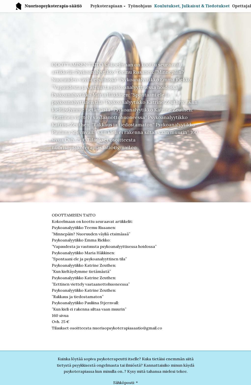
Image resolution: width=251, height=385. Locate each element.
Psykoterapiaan (106, 6)
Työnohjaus (140, 6)
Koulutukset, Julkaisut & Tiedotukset (192, 6)
